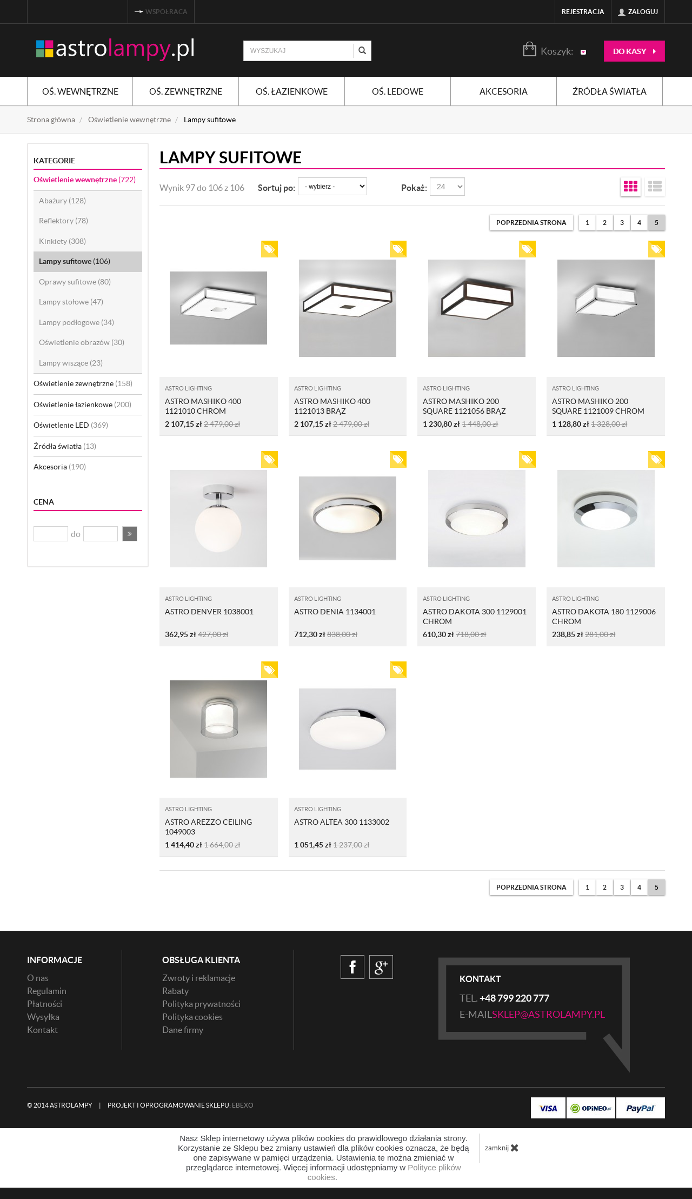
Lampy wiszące (71, 363)
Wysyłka (43, 1017)
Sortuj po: (276, 188)
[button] (129, 533)
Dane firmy (182, 1030)
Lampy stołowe (71, 301)
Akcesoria (504, 91)
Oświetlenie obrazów (81, 342)
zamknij (502, 1147)
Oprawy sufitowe (75, 281)
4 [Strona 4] (639, 222)
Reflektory (63, 220)
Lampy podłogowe (76, 322)
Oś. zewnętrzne (185, 91)
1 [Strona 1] (587, 222)
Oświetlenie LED (71, 425)
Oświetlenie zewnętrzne (83, 383)
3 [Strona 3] (622, 222)
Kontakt (42, 1030)
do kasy (634, 51)
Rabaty (175, 991)
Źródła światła (610, 91)
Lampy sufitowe (74, 261)
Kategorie (54, 160)
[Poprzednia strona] (531, 222)
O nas (38, 978)
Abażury (62, 200)
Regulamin (46, 991)
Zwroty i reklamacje (198, 978)
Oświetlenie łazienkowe (82, 404)
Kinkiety (62, 241)
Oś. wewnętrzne (80, 91)
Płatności (44, 1004)
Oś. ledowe (397, 91)
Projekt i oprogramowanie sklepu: (181, 1105)
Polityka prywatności (201, 1004)
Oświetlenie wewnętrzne (85, 179)
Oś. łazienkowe (292, 91)
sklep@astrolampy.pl (548, 1014)
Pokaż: (414, 188)
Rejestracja (583, 11)
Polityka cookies (192, 1017)
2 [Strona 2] (605, 222)
